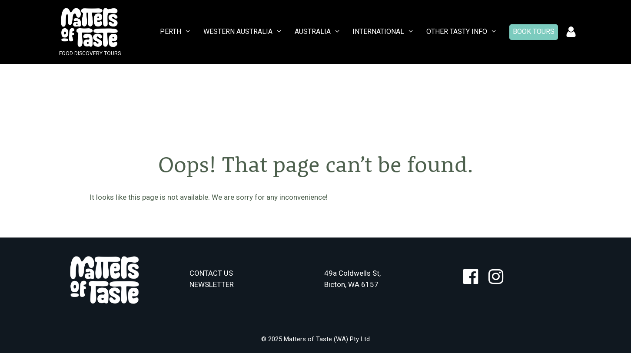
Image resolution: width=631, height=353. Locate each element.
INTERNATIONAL (385, 31)
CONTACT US (211, 273)
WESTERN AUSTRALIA (245, 31)
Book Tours (534, 31)
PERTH (178, 31)
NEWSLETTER (211, 284)
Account (571, 31)
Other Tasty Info (463, 31)
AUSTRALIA (320, 31)
